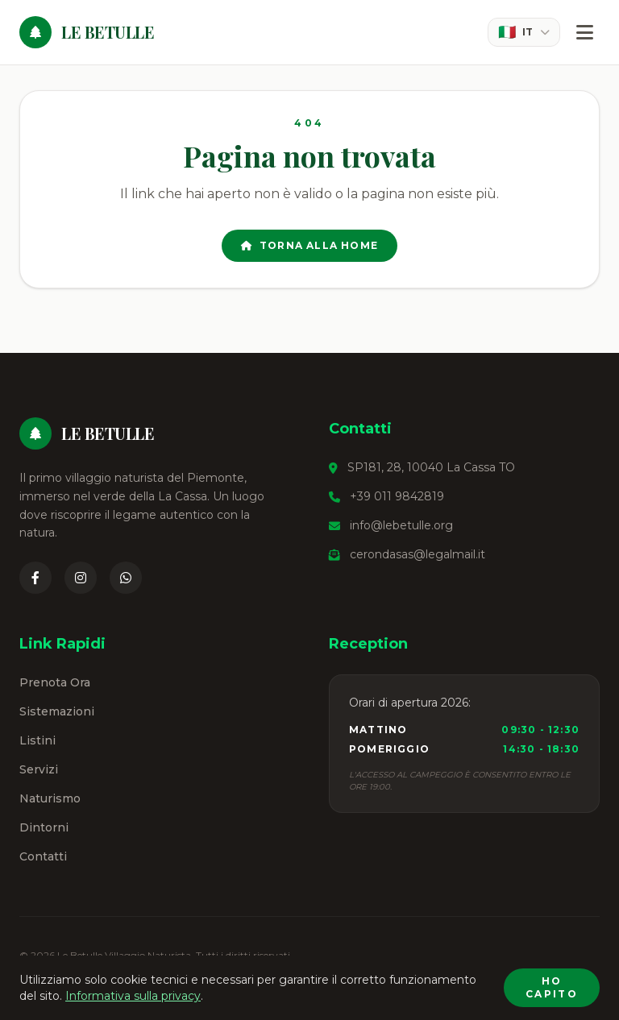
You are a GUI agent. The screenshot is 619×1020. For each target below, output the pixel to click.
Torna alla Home (309, 245)
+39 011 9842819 (397, 496)
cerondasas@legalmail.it (417, 554)
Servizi (38, 769)
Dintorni (44, 827)
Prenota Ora (54, 682)
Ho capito (552, 987)
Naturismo (50, 798)
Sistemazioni (56, 711)
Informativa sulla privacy (133, 996)
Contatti (43, 856)
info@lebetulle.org (401, 525)
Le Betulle (107, 32)
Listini (37, 740)
